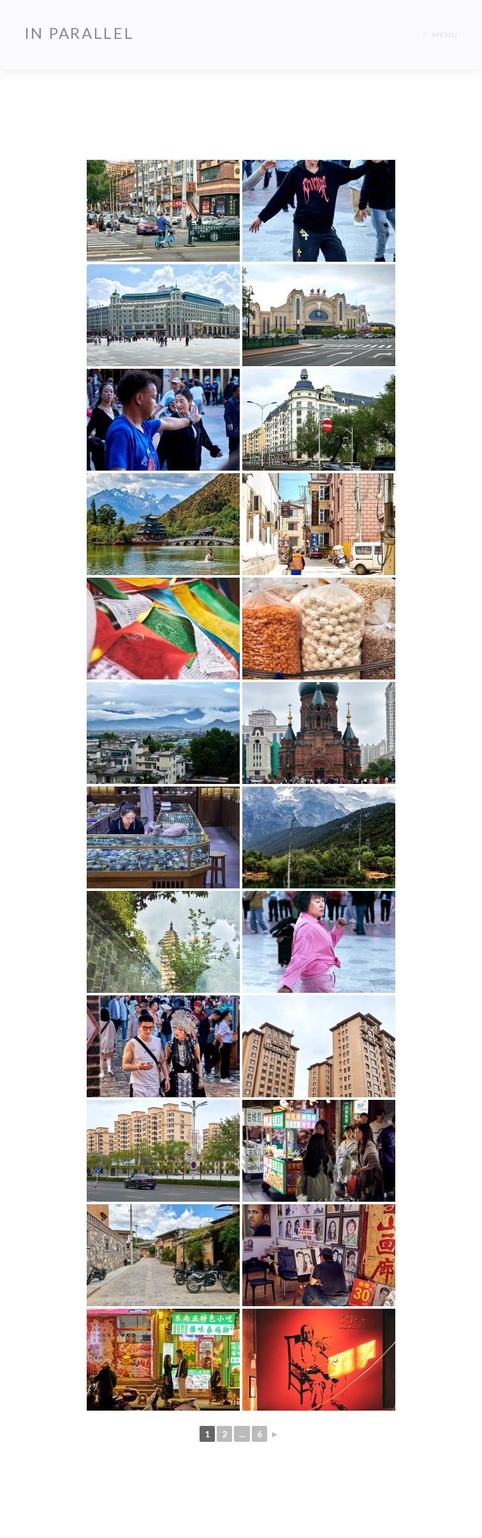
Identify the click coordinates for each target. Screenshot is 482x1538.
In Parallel (79, 33)
